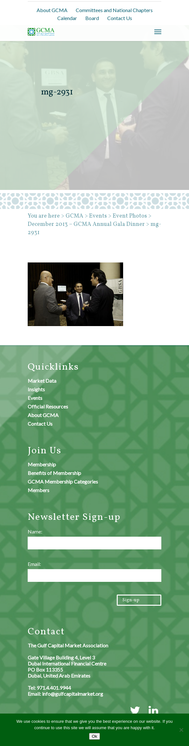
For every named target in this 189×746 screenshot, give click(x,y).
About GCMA (52, 10)
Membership (42, 464)
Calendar (67, 18)
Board (92, 18)
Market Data (42, 381)
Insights (36, 389)
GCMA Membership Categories (63, 481)
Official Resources (48, 406)
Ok (94, 736)
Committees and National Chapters (114, 10)
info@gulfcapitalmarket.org (72, 694)
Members (38, 490)
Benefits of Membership (54, 473)
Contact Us (119, 18)
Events (35, 398)
